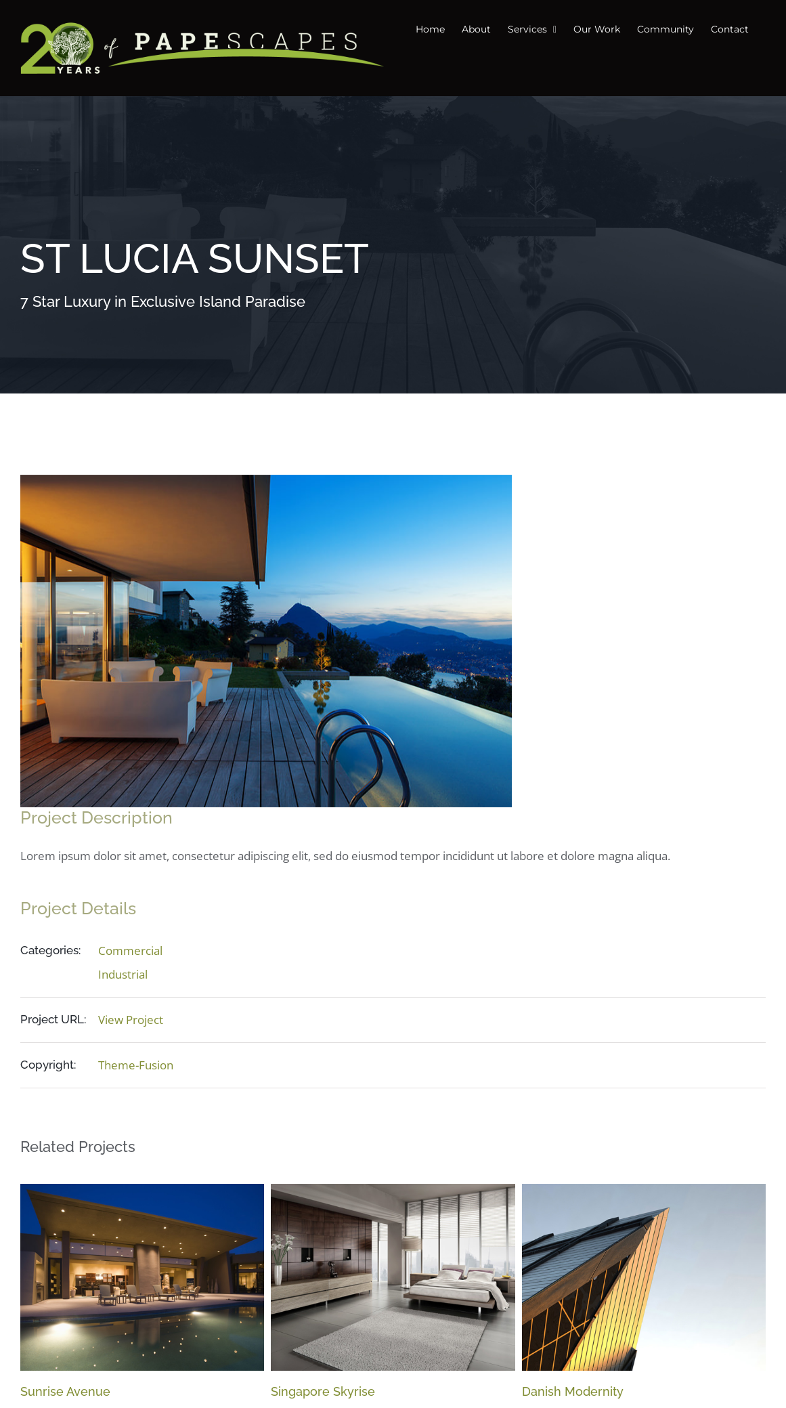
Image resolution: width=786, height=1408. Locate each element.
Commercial (130, 950)
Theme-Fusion (135, 1065)
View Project (130, 1019)
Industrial (123, 974)
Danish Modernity (573, 1391)
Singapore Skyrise (323, 1391)
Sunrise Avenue (65, 1391)
